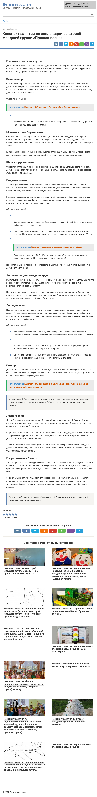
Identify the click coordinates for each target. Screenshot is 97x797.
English (6, 21)
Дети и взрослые (17, 4)
